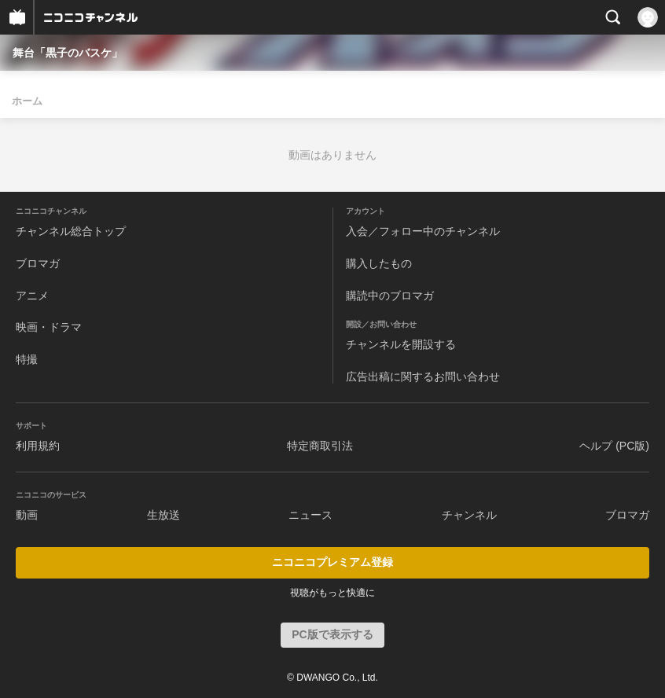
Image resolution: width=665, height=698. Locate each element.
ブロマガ (38, 263)
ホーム (27, 101)
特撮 (27, 359)
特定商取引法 (320, 445)
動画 (27, 515)
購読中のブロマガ (390, 295)
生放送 (163, 515)
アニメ (32, 295)
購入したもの (379, 263)
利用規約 (38, 445)
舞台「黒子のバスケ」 (68, 52)
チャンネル (469, 515)
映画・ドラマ (49, 327)
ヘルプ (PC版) (614, 445)
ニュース (310, 515)
